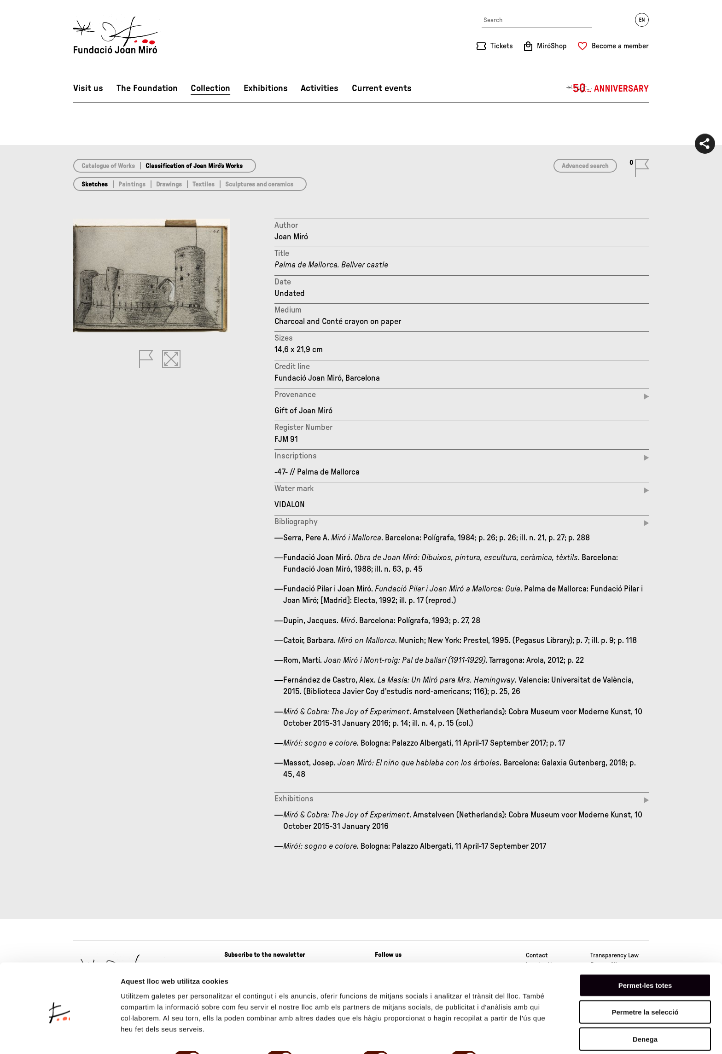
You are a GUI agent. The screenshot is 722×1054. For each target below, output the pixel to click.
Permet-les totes (645, 948)
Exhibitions (266, 88)
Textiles (203, 184)
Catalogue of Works (108, 166)
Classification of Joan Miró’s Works (194, 166)
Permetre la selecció (644, 975)
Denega (645, 1002)
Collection (210, 88)
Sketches (95, 184)
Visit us (88, 88)
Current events (382, 88)
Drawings (169, 184)
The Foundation (147, 88)
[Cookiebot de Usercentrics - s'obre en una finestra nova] (59, 1036)
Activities (319, 88)
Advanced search (585, 166)
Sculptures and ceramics (259, 184)
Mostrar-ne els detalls (156, 1036)
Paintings (132, 184)
